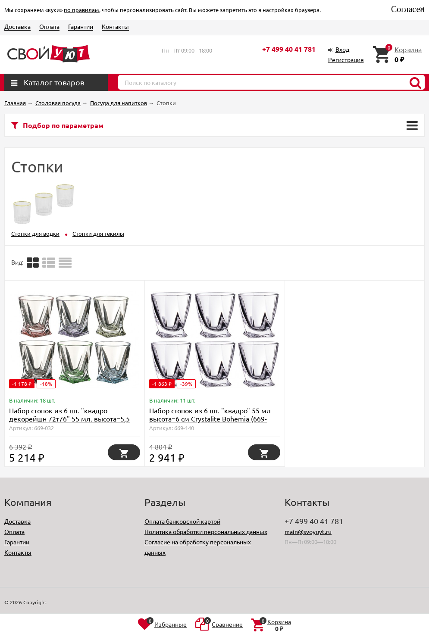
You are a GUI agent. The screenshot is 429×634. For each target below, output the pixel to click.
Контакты (115, 26)
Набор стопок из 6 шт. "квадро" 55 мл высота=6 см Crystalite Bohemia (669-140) (210, 418)
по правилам (81, 9)
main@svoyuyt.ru (308, 531)
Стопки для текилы (98, 233)
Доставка (17, 26)
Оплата (49, 26)
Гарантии (80, 26)
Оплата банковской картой (182, 521)
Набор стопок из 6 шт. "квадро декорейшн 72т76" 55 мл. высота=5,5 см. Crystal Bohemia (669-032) (69, 418)
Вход (342, 49)
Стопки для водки (35, 233)
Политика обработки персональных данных (205, 531)
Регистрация (346, 59)
